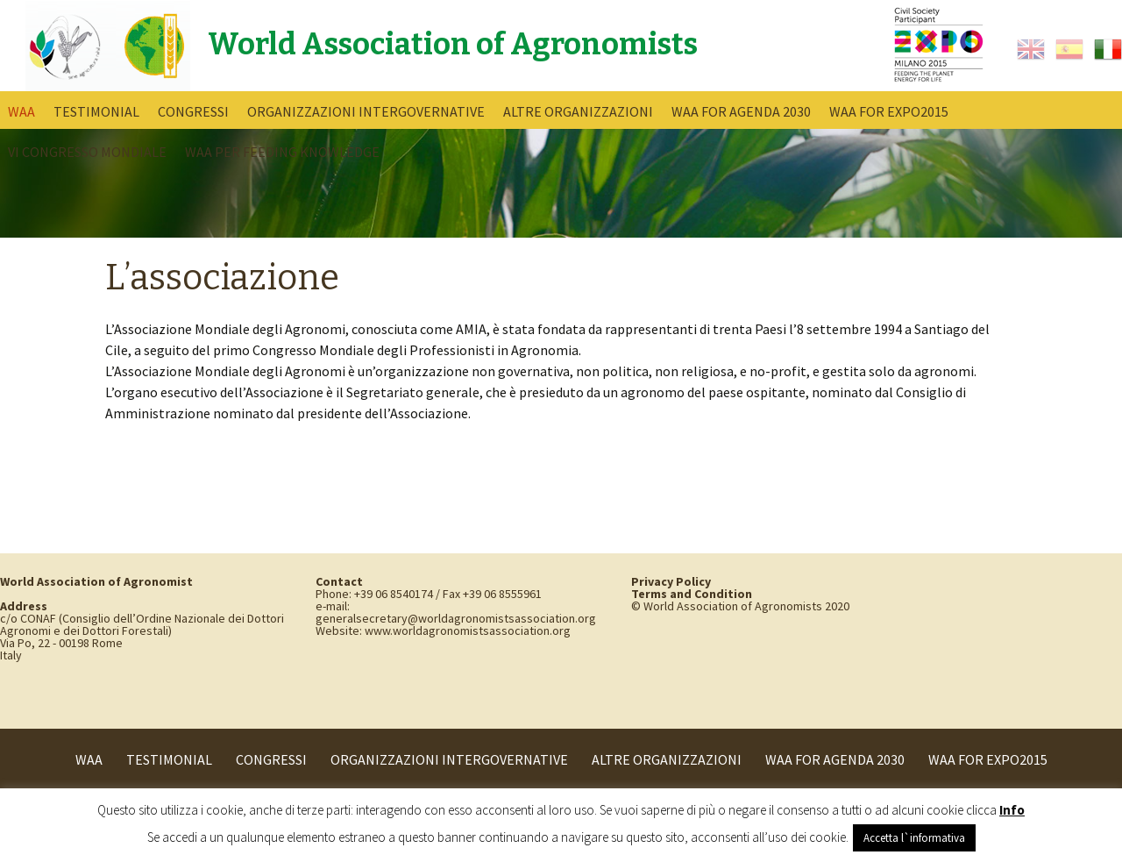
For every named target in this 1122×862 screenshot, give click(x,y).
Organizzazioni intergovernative (366, 111)
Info (1012, 809)
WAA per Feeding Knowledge (282, 151)
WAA (21, 111)
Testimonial (96, 111)
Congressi (193, 111)
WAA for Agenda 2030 (741, 111)
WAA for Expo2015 (888, 111)
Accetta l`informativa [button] (914, 837)
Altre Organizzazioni (578, 111)
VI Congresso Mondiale (87, 151)
